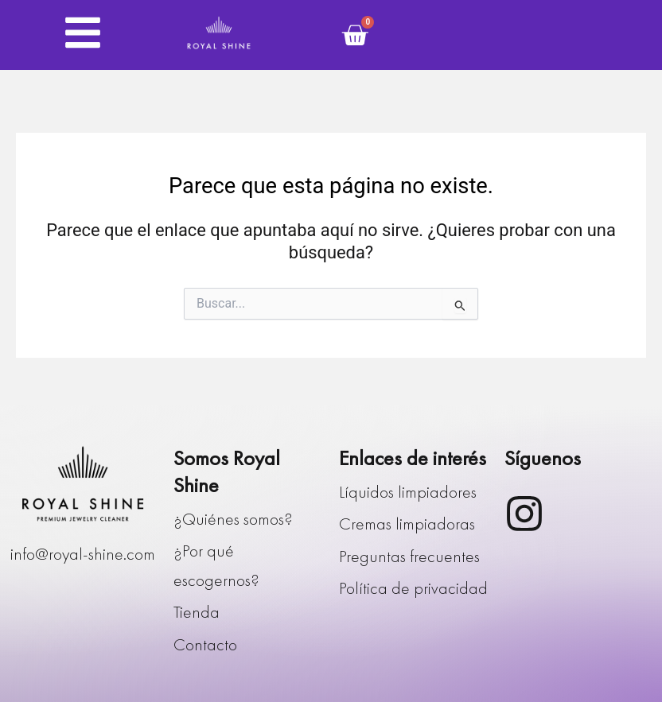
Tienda (196, 612)
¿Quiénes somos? (233, 519)
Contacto (205, 645)
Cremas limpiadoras (407, 524)
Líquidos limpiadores (408, 492)
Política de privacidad (413, 588)
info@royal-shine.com (82, 554)
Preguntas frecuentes (409, 556)
